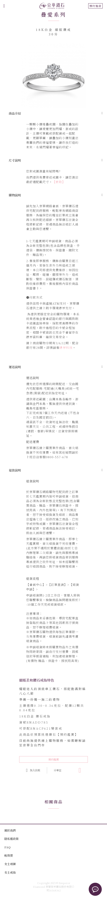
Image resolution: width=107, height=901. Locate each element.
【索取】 (58, 182)
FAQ (7, 847)
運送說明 (15, 367)
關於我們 (10, 830)
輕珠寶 (8, 855)
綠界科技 (66, 347)
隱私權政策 (11, 839)
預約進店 (95, 6)
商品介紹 (15, 113)
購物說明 (15, 195)
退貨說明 (15, 470)
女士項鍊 (10, 864)
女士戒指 (10, 872)
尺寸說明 (15, 160)
